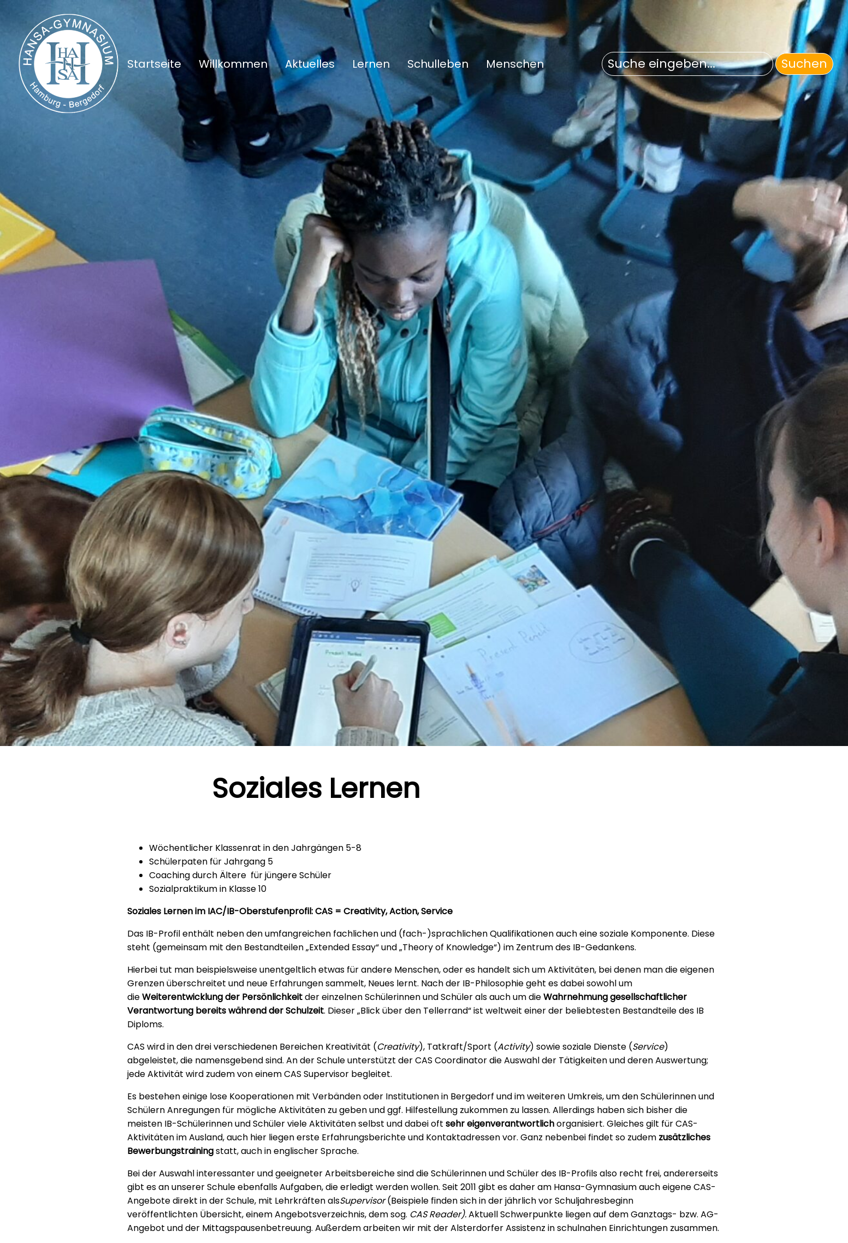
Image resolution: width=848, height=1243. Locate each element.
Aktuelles (310, 64)
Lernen (371, 64)
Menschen (515, 64)
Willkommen (233, 64)
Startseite (154, 64)
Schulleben (438, 64)
